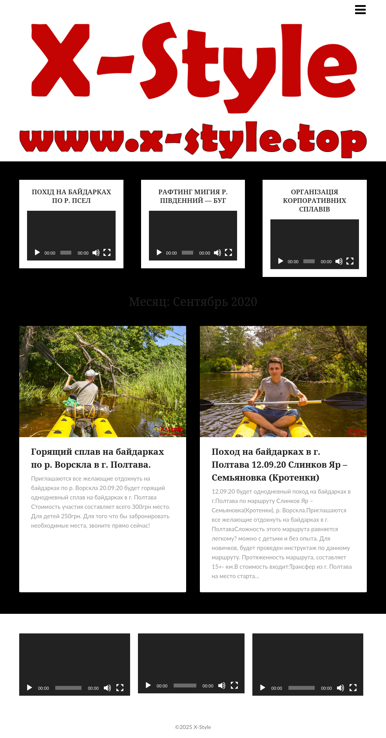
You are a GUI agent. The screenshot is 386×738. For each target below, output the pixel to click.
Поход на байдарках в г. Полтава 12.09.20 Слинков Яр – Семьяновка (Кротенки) (279, 464)
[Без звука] (96, 253)
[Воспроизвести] (37, 253)
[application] (71, 235)
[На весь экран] (107, 253)
